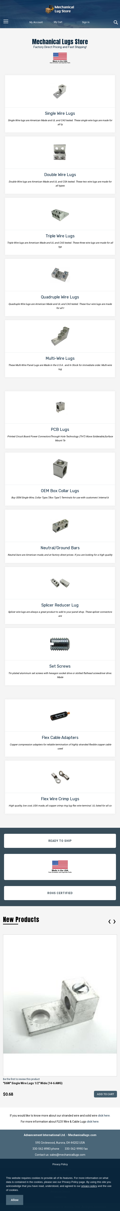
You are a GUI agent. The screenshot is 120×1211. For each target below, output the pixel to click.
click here (104, 1115)
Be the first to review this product (21, 1079)
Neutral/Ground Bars (60, 547)
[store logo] (60, 9)
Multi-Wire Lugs (60, 358)
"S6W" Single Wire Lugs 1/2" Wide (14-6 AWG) (33, 1083)
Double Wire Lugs (60, 174)
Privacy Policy (60, 1164)
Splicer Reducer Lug (60, 605)
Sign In (86, 22)
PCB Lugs (60, 429)
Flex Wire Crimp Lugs (60, 798)
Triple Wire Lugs (60, 236)
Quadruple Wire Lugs (60, 297)
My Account (36, 22)
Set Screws (60, 666)
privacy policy (89, 1185)
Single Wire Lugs (60, 113)
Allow (14, 1200)
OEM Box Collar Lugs (60, 490)
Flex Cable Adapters (60, 737)
